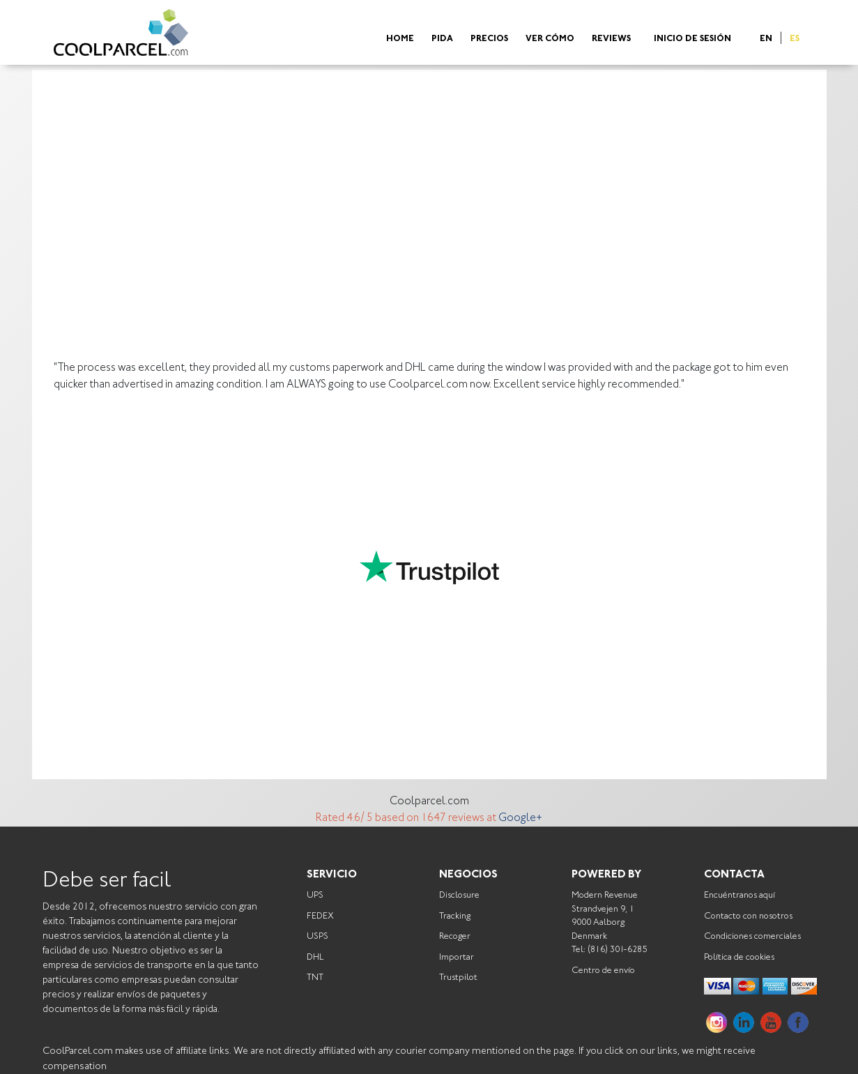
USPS (317, 936)
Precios (489, 39)
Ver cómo (550, 39)
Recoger (454, 936)
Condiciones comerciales (752, 936)
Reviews (611, 39)
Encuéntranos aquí (739, 895)
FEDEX (320, 916)
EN (766, 39)
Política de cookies (739, 957)
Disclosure (459, 895)
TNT (315, 977)
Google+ (520, 818)
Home (400, 39)
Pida (442, 39)
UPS (315, 895)
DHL (315, 957)
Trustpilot (458, 977)
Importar (456, 957)
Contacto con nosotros (748, 916)
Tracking (454, 916)
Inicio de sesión (692, 39)
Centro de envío (603, 970)
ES (794, 39)
